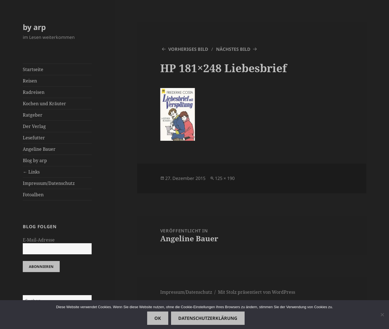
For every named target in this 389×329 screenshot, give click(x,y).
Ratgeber (32, 115)
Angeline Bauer (39, 149)
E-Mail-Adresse (39, 240)
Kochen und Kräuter (44, 104)
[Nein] (382, 314)
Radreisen (33, 92)
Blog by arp (35, 160)
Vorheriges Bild (188, 49)
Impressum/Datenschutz (49, 183)
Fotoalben (33, 195)
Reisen (30, 81)
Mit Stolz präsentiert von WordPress (256, 292)
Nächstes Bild (233, 49)
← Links (31, 172)
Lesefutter (34, 138)
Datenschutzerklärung (207, 318)
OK (157, 318)
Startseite (33, 69)
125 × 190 (225, 178)
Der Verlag (34, 126)
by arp (34, 27)
